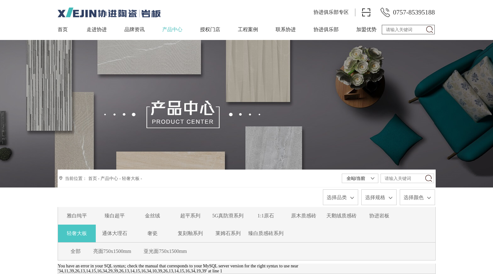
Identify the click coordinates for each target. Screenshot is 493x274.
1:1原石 (265, 215)
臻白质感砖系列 (266, 233)
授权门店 (210, 29)
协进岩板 (379, 215)
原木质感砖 (303, 215)
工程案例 (248, 29)
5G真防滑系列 (228, 215)
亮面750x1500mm (112, 251)
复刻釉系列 (190, 233)
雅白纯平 (77, 215)
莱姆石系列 (228, 233)
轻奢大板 (131, 178)
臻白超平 (115, 215)
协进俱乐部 (326, 29)
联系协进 (286, 29)
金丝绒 (152, 215)
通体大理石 (114, 233)
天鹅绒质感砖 (341, 215)
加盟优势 (366, 29)
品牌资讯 (134, 29)
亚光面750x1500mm (165, 251)
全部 (76, 251)
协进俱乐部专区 (331, 12)
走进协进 (97, 29)
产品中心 (172, 29)
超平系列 (190, 215)
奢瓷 (152, 233)
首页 (63, 29)
